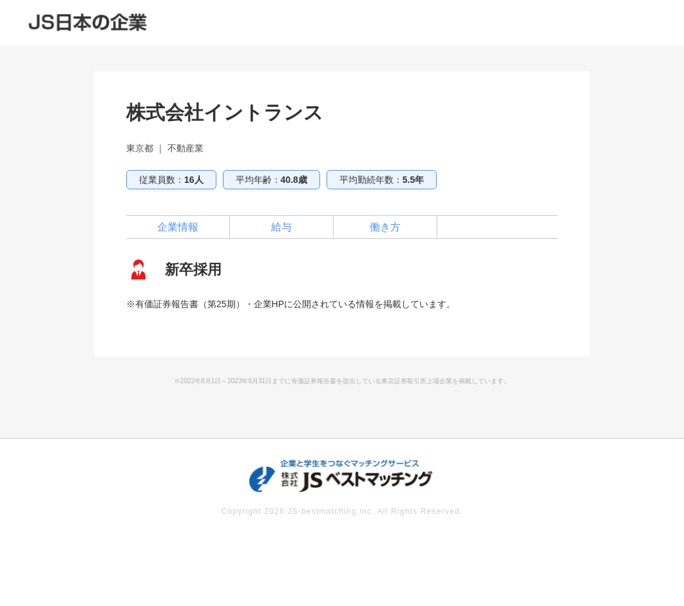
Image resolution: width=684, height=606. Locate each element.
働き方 (385, 227)
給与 (281, 227)
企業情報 (177, 227)
